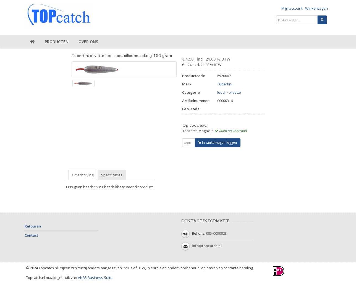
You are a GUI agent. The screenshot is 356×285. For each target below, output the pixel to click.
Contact (31, 235)
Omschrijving (82, 174)
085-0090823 (216, 233)
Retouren (33, 226)
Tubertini (224, 84)
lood (221, 92)
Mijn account (291, 8)
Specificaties (111, 174)
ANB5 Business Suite (95, 277)
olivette (235, 92)
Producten (57, 41)
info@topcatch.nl (207, 245)
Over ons (88, 41)
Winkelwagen (316, 8)
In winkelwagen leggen (217, 142)
